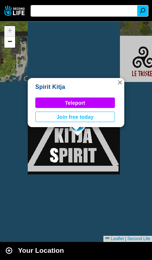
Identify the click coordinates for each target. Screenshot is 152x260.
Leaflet (114, 238)
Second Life (15, 10)
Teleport (75, 103)
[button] (120, 82)
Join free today (75, 117)
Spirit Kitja (50, 87)
